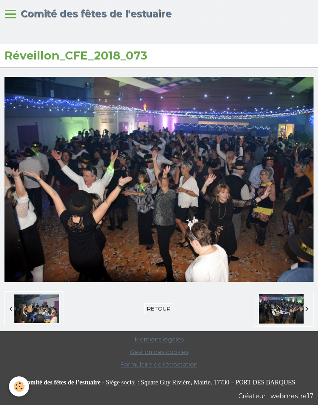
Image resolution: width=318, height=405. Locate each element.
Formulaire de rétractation (159, 364)
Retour (159, 308)
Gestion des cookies (159, 352)
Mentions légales (159, 339)
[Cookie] (19, 386)
